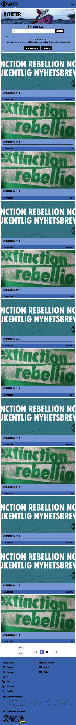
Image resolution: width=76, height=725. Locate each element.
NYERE (21, 648)
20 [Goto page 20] (37, 652)
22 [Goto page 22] (47, 652)
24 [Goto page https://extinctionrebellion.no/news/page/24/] (57, 652)
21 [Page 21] (42, 652)
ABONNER (59, 31)
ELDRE (20, 654)
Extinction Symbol (18, 705)
